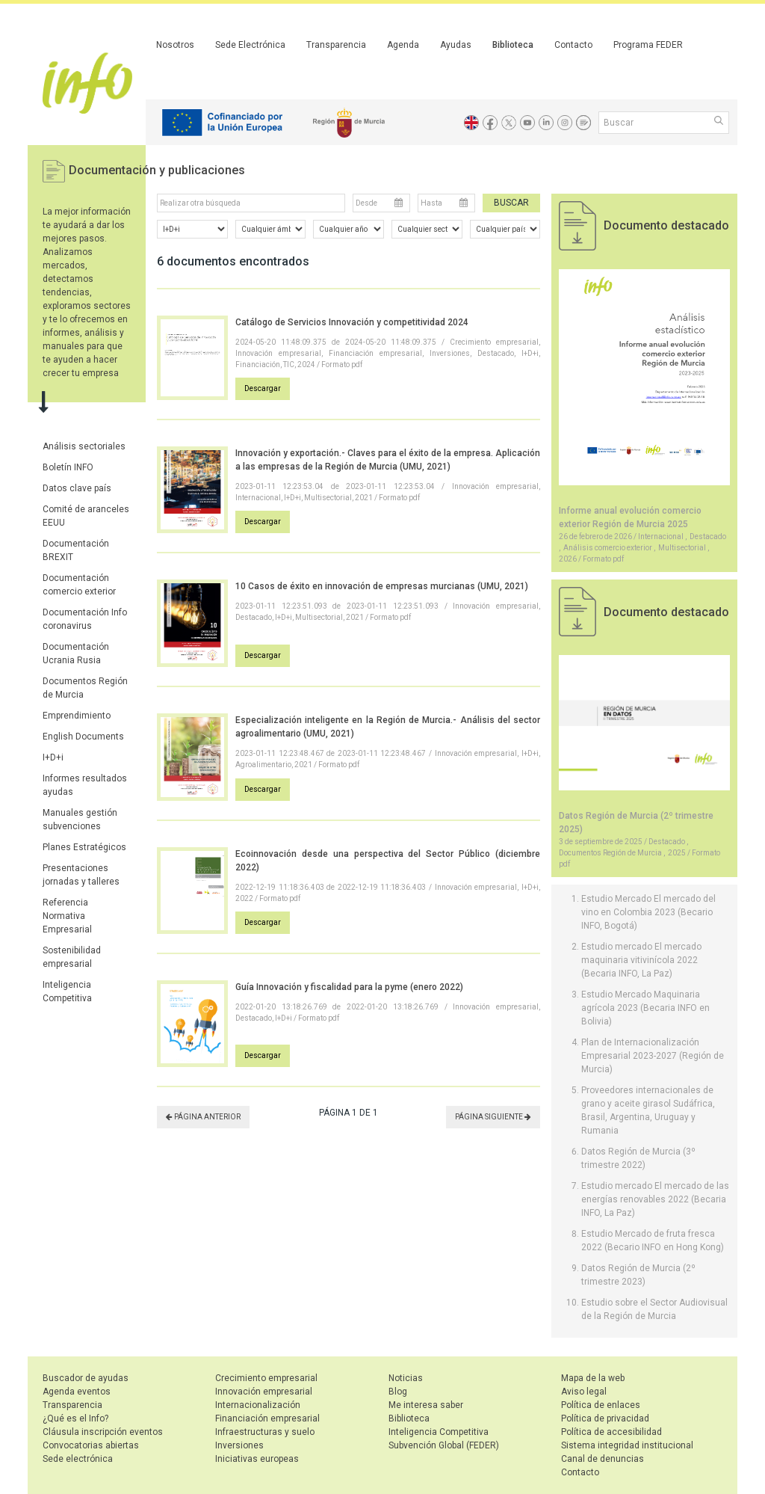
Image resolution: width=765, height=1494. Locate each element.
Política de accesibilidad (611, 1432)
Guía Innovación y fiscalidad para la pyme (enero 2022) (349, 987)
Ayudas (455, 45)
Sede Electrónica (250, 45)
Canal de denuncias (602, 1459)
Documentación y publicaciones (157, 170)
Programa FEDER (648, 45)
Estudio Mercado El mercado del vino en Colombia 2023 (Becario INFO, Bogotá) (648, 912)
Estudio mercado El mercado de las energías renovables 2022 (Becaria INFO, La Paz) (655, 1199)
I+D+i (53, 757)
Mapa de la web (593, 1378)
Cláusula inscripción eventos (103, 1432)
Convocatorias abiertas (91, 1445)
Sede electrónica (78, 1459)
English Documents (83, 736)
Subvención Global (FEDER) (443, 1445)
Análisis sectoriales (84, 446)
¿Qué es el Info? (75, 1418)
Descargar (262, 388)
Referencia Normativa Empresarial (67, 916)
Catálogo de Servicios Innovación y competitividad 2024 (351, 322)
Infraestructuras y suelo (265, 1432)
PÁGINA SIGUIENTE (493, 1117)
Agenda (403, 45)
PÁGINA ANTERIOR (203, 1117)
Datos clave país (77, 488)
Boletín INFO (68, 467)
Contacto (573, 45)
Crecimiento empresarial (266, 1378)
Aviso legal (584, 1391)
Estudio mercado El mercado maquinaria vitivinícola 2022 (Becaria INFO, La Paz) (641, 960)
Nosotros (175, 45)
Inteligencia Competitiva (438, 1432)
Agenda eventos (77, 1391)
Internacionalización (257, 1405)
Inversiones (239, 1445)
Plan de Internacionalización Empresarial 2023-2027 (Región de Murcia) (652, 1056)
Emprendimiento (77, 715)
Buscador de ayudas (85, 1378)
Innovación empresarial (263, 1391)
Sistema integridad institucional (627, 1445)
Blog (397, 1391)
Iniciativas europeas (257, 1459)
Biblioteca (512, 45)
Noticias (405, 1378)
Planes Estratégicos (84, 847)
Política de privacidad (605, 1418)
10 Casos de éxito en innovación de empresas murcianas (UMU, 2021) (381, 586)
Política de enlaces (600, 1405)
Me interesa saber (425, 1405)
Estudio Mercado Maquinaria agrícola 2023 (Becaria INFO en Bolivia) (645, 1008)
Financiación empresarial (267, 1418)
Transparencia (336, 45)
